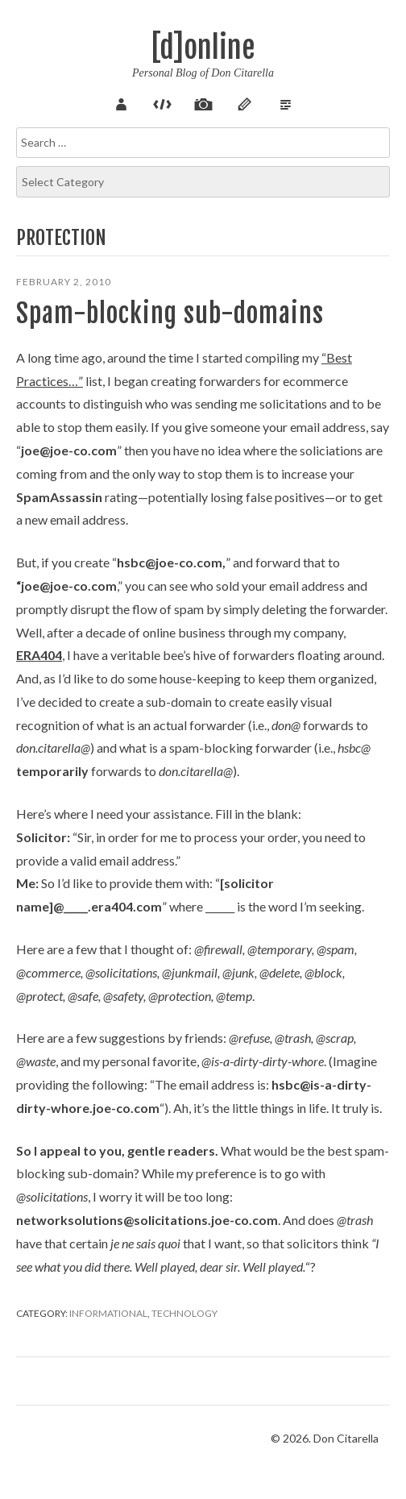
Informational (108, 1313)
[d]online (203, 48)
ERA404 (39, 654)
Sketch (244, 102)
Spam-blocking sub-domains (170, 313)
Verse (285, 102)
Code (162, 102)
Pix (203, 102)
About (121, 102)
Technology (184, 1313)
